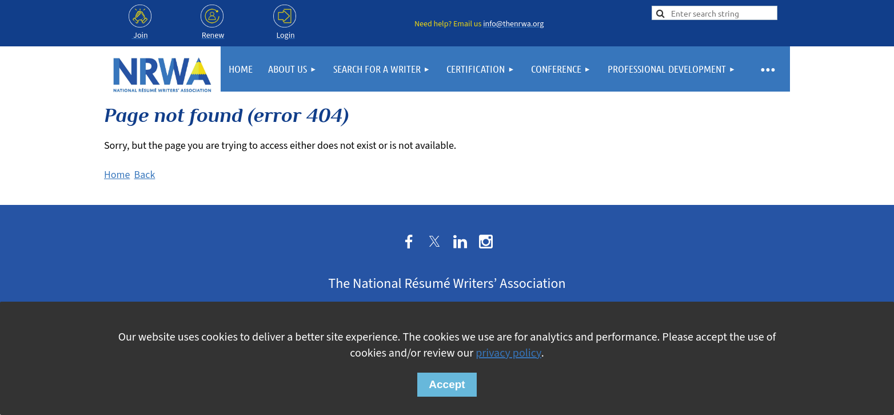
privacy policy (508, 353)
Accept (447, 384)
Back (144, 175)
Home (117, 175)
